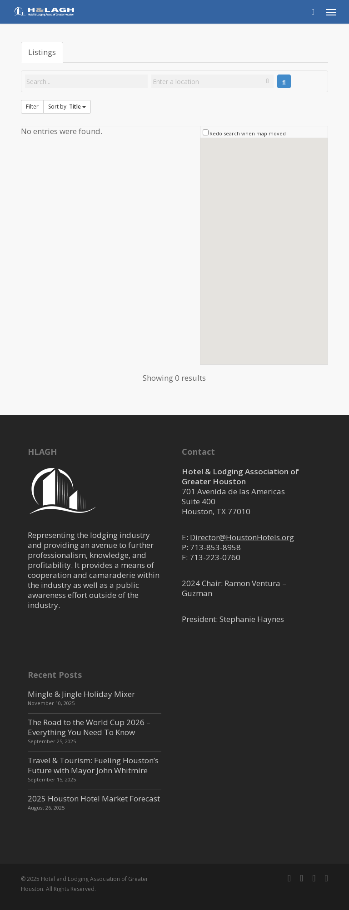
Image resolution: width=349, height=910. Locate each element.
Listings (42, 52)
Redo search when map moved (247, 133)
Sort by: (67, 106)
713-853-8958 (215, 547)
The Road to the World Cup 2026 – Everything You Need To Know (89, 727)
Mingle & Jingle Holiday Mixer (81, 694)
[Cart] (313, 11)
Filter (32, 106)
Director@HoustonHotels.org (242, 537)
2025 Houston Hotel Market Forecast (94, 798)
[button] (331, 11)
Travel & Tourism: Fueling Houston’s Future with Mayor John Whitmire (93, 765)
